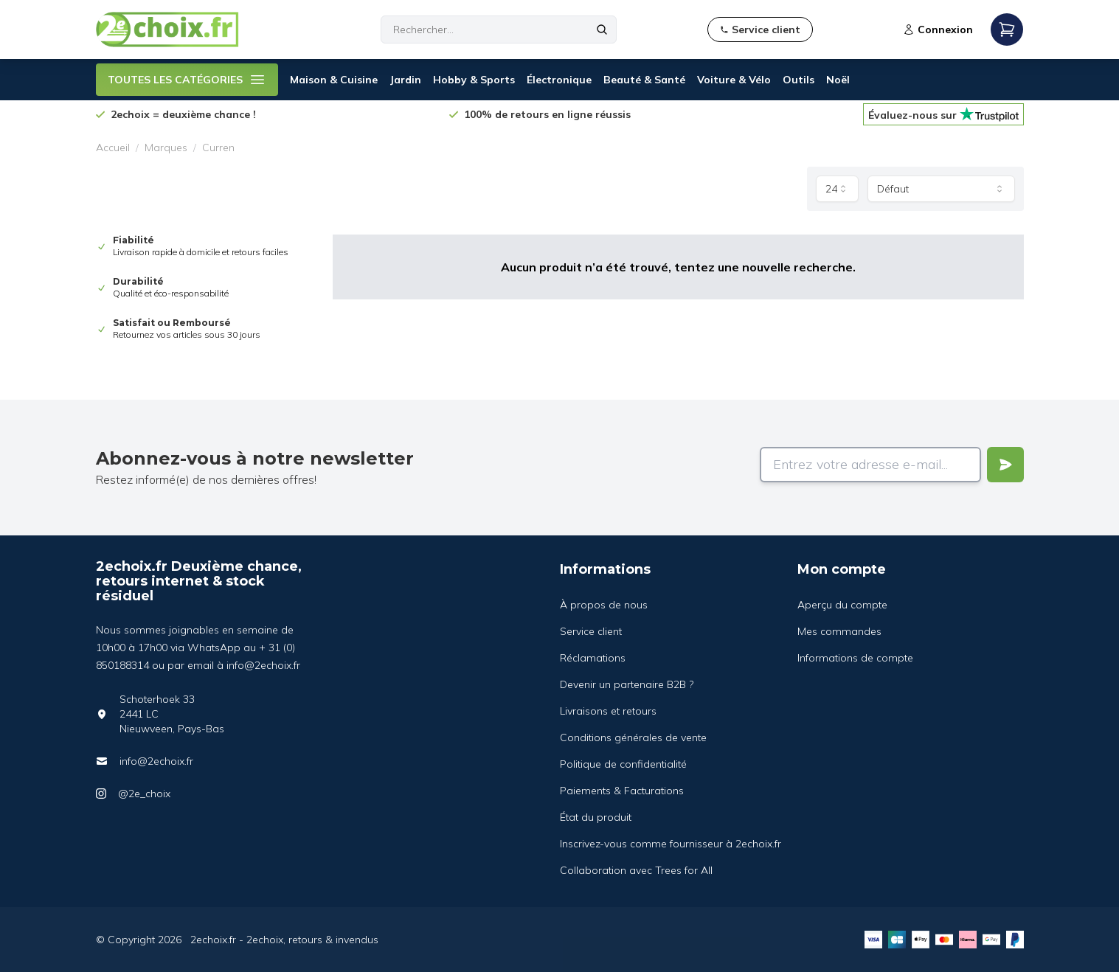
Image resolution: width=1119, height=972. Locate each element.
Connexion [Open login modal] (938, 29)
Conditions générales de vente (633, 737)
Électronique (559, 79)
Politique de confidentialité (623, 764)
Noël (838, 79)
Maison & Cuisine (334, 79)
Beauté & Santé (644, 79)
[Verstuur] (1005, 464)
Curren (218, 147)
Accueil (113, 147)
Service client (591, 631)
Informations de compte (855, 657)
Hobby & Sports (474, 79)
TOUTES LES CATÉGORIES (187, 79)
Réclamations (593, 657)
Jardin (405, 79)
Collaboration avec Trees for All (636, 870)
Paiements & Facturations (622, 790)
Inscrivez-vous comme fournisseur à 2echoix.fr (670, 843)
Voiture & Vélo (734, 79)
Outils (798, 79)
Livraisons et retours (608, 711)
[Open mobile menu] (1007, 29)
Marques (166, 147)
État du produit (595, 817)
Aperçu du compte (842, 604)
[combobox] (837, 189)
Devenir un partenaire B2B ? (626, 684)
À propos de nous (604, 604)
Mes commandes (839, 631)
